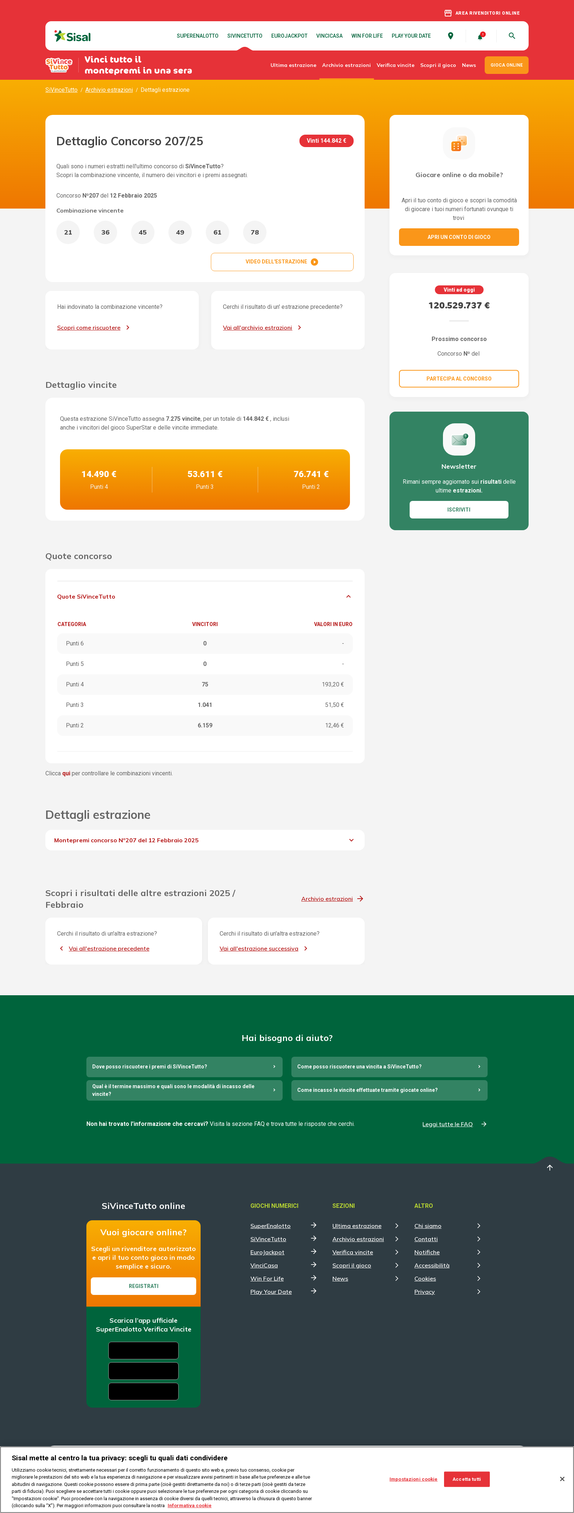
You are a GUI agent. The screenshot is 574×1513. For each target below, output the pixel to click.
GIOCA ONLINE (507, 65)
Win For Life (367, 36)
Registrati (144, 1286)
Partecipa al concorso (459, 379)
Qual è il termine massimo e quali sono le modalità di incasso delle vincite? (173, 1090)
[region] (287, 1479)
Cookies (425, 1278)
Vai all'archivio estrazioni (257, 327)
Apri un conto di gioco (459, 237)
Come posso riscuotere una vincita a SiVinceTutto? (359, 1067)
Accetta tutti (466, 1479)
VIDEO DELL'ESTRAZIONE (282, 262)
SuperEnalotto (198, 36)
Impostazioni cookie (413, 1479)
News (469, 65)
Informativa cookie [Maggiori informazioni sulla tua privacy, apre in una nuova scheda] (190, 1505)
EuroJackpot (289, 36)
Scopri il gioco (438, 65)
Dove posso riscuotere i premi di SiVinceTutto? (149, 1067)
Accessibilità (432, 1265)
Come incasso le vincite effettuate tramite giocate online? (367, 1090)
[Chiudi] (562, 1479)
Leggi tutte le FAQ (447, 1124)
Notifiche (427, 1252)
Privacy (424, 1291)
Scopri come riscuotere (88, 327)
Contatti (426, 1239)
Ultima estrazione (293, 65)
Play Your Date (411, 36)
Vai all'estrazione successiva (259, 948)
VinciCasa (329, 36)
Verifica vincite (395, 65)
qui (66, 773)
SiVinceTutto (244, 36)
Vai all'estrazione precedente (109, 948)
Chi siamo (427, 1225)
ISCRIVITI (458, 510)
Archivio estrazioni (346, 65)
